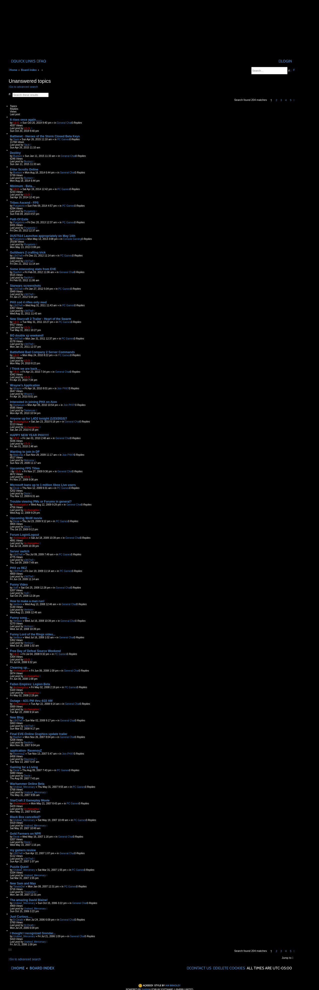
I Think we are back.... (25, 368)
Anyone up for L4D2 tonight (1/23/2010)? (38, 418)
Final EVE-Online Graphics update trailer (38, 734)
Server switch (19, 551)
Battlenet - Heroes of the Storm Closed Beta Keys (45, 136)
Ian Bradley (173, 985)
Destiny (15, 153)
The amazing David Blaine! (29, 900)
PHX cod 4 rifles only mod (28, 302)
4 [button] (286, 100)
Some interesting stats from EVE (33, 269)
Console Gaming (72, 239)
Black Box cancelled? (25, 817)
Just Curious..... (21, 916)
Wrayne (17, 388)
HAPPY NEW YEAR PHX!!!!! (29, 435)
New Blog (17, 717)
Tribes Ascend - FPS (24, 202)
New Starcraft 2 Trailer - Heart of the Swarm (40, 319)
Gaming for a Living (24, 767)
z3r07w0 (18, 255)
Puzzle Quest (19, 867)
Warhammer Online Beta (27, 784)
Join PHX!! (63, 388)
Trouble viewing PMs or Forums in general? (41, 501)
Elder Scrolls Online (24, 169)
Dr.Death (18, 919)
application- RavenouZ (26, 750)
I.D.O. (16, 122)
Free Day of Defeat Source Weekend (35, 651)
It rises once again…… (26, 119)
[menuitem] (41, 61)
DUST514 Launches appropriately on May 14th (42, 236)
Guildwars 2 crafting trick (28, 252)
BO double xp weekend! (27, 335)
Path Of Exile (19, 219)
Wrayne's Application (25, 385)
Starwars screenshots (25, 285)
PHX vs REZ (18, 568)
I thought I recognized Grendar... (33, 933)
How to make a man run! (27, 601)
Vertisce (17, 604)
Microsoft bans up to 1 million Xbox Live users (43, 485)
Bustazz (17, 156)
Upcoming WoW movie (26, 518)
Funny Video (19, 584)
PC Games (63, 139)
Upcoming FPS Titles (25, 468)
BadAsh (17, 272)
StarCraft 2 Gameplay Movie (29, 800)
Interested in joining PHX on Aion (33, 402)
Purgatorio (19, 205)
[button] (293, 100)
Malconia (18, 454)
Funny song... (19, 618)
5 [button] (290, 100)
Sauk (16, 139)
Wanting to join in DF (25, 451)
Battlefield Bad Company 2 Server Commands (42, 352)
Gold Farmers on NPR (25, 833)
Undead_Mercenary (24, 787)
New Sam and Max (23, 883)
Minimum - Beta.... (22, 186)
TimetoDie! (19, 886)
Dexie (16, 488)
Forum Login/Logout (24, 535)
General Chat (64, 122)
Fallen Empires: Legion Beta (30, 684)
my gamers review (23, 850)
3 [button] (281, 100)
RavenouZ (19, 753)
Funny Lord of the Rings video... (32, 634)
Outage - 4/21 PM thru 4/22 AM (31, 701)
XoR (15, 587)
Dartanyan (19, 405)
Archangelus (20, 421)
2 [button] (276, 100)
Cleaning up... (20, 667)
